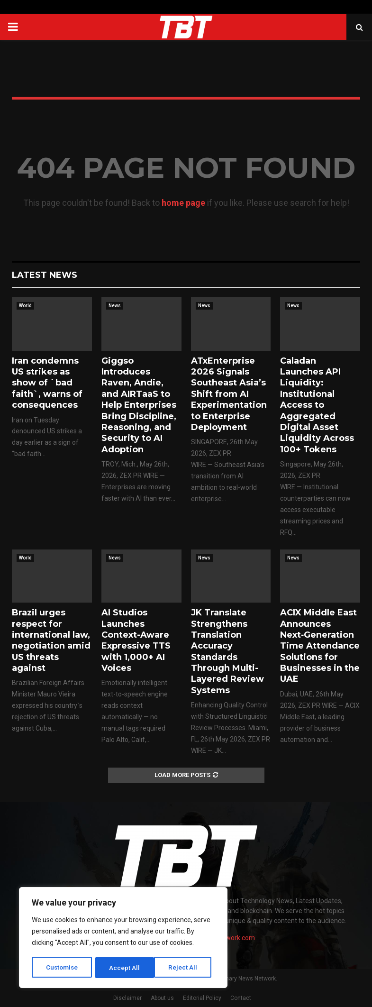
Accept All (185, 967)
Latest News (44, 275)
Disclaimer (127, 998)
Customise (62, 967)
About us (162, 998)
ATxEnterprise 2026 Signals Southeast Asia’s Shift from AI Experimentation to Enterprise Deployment (229, 394)
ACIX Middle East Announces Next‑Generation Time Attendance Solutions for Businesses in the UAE (320, 645)
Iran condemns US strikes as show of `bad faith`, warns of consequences (47, 383)
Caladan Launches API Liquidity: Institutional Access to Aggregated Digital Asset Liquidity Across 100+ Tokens (317, 405)
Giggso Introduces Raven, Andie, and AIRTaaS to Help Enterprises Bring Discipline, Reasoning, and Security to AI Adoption (138, 405)
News (115, 305)
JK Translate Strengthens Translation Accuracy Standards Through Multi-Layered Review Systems (227, 651)
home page (183, 203)
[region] (123, 938)
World (25, 305)
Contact (240, 998)
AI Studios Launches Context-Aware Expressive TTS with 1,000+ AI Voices (136, 640)
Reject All (124, 967)
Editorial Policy (202, 998)
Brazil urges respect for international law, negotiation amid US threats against (51, 640)
